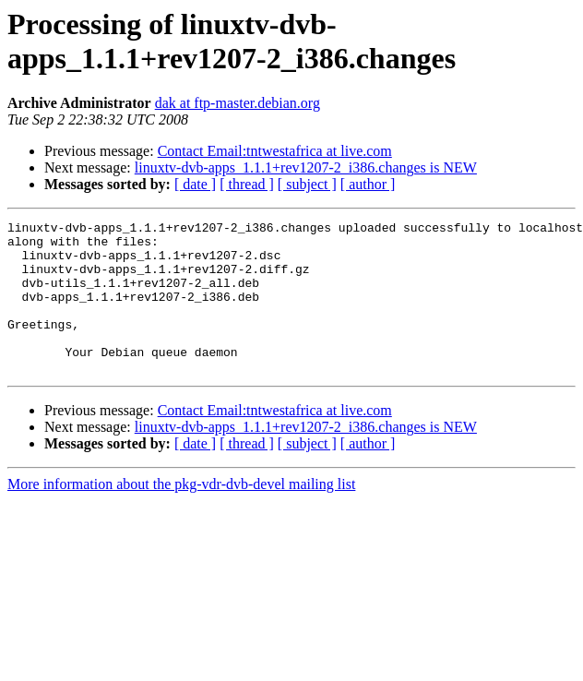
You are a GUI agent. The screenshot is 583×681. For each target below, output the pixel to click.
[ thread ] (247, 184)
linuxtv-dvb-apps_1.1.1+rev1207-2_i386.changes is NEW (306, 167)
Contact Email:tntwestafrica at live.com (275, 151)
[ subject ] (307, 184)
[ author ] (368, 184)
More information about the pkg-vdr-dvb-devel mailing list (181, 514)
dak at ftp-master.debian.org (237, 103)
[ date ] (195, 184)
